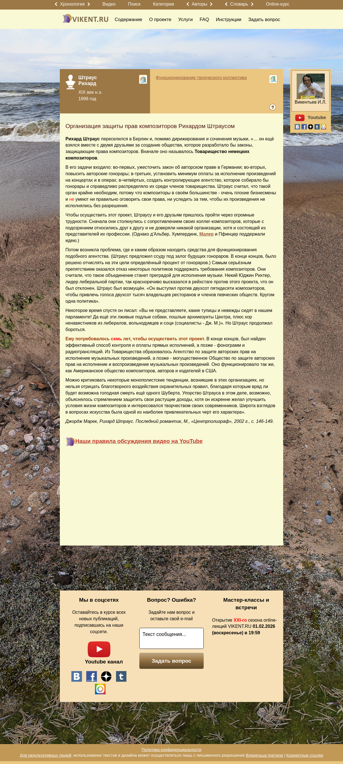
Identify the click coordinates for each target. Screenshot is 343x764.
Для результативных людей (45, 755)
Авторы (199, 4)
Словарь (239, 4)
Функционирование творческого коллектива (201, 77)
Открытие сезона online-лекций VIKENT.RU (244, 626)
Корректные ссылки (304, 755)
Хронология (72, 4)
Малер (206, 234)
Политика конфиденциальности (171, 749)
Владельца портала (264, 755)
